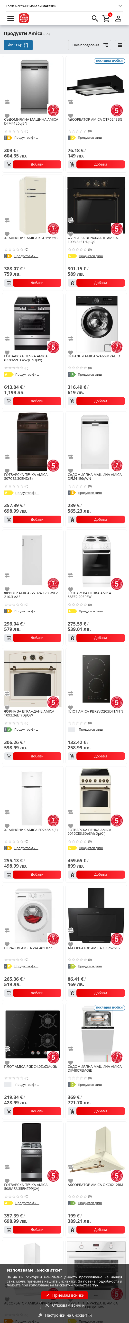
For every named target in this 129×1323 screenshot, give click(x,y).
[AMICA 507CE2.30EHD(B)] (32, 442)
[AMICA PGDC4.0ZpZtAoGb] (32, 1033)
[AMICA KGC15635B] (32, 205)
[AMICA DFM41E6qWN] (96, 442)
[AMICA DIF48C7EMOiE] (96, 1033)
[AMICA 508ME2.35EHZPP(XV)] (32, 1152)
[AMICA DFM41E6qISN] (32, 86)
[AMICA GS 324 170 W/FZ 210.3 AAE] (32, 560)
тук (95, 1285)
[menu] (11, 18)
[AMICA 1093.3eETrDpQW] (32, 678)
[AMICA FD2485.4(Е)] (32, 796)
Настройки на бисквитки (64, 1315)
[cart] (106, 18)
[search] (95, 18)
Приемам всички (64, 1295)
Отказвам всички (64, 1305)
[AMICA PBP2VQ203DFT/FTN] (96, 678)
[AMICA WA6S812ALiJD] (96, 323)
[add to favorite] (10, 116)
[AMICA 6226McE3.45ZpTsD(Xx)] (32, 323)
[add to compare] (10, 102)
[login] (118, 18)
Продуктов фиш (26, 137)
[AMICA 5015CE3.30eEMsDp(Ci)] (96, 796)
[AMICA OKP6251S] (96, 915)
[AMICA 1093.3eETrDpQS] (96, 205)
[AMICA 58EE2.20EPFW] (96, 560)
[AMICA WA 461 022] (32, 915)
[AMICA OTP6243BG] (96, 86)
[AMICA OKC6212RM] (96, 1152)
